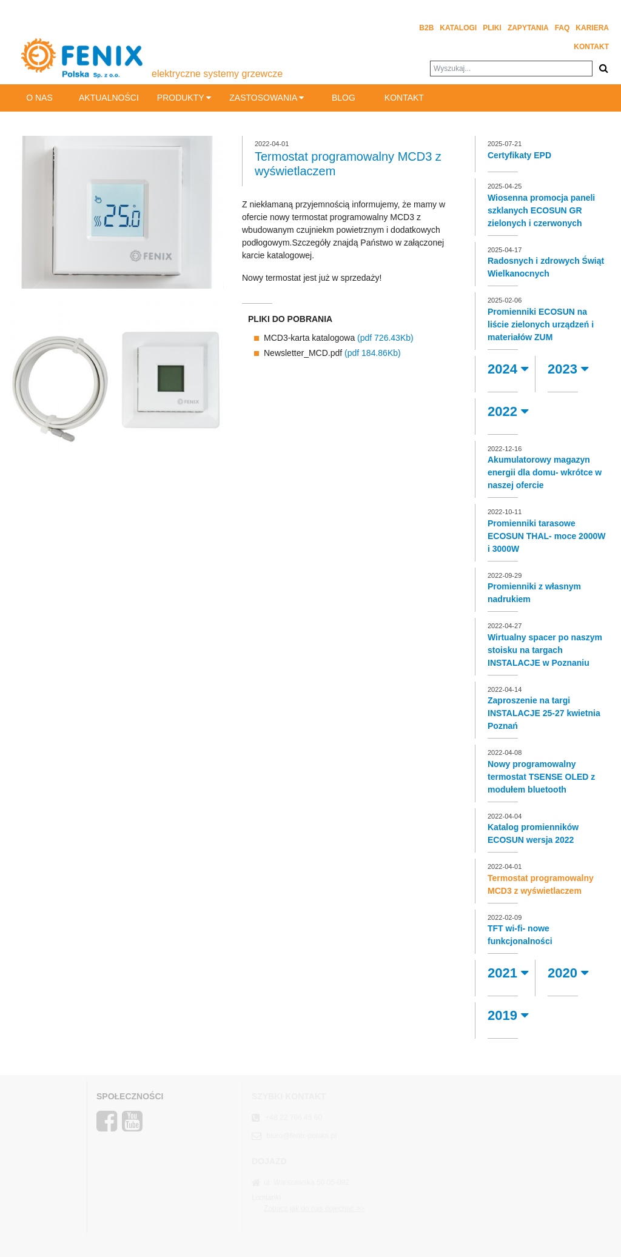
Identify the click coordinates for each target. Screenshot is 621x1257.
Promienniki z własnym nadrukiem (534, 593)
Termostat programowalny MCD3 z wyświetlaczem (541, 884)
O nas (39, 97)
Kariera (592, 28)
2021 (508, 972)
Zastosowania (266, 97)
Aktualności (109, 97)
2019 (508, 1015)
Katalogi (458, 28)
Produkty (184, 97)
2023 (568, 369)
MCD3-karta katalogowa (339, 338)
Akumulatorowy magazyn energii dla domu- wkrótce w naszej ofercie (545, 472)
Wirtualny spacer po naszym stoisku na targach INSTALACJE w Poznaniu (545, 650)
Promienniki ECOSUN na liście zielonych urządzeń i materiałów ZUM (541, 324)
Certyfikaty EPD (519, 155)
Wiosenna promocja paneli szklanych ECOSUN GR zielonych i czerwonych (541, 210)
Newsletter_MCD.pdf (332, 353)
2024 (508, 369)
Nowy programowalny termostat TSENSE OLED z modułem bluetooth (541, 776)
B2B (426, 28)
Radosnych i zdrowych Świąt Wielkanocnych (546, 267)
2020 (568, 972)
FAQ (562, 28)
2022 (508, 411)
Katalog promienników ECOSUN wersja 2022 (533, 833)
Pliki (492, 28)
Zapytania (528, 28)
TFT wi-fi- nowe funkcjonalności (520, 934)
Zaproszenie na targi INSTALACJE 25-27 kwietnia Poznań (544, 713)
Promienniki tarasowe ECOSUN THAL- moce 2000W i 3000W (546, 536)
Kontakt (591, 46)
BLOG (343, 97)
